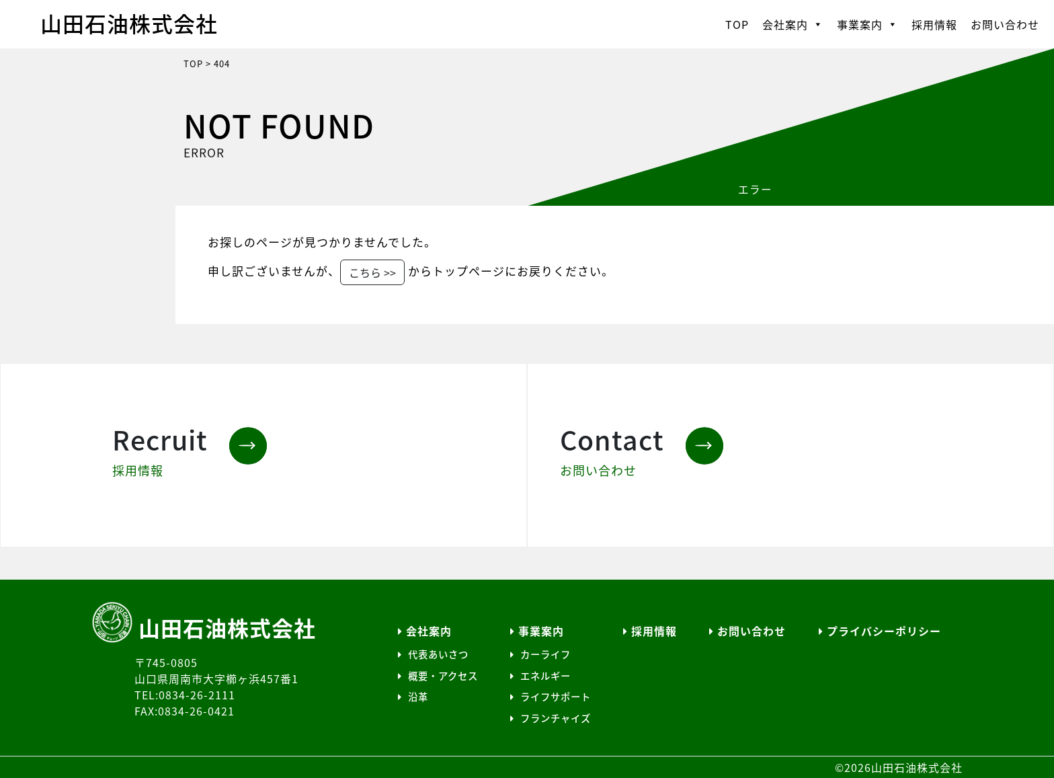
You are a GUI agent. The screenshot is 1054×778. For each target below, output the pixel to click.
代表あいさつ (433, 654)
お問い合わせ (1005, 24)
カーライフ (540, 654)
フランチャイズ (550, 718)
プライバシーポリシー (880, 631)
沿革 (413, 696)
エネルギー (540, 675)
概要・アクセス (438, 675)
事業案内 (867, 24)
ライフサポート (550, 696)
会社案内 (792, 24)
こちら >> (372, 272)
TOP (737, 24)
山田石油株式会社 (129, 23)
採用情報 (934, 24)
